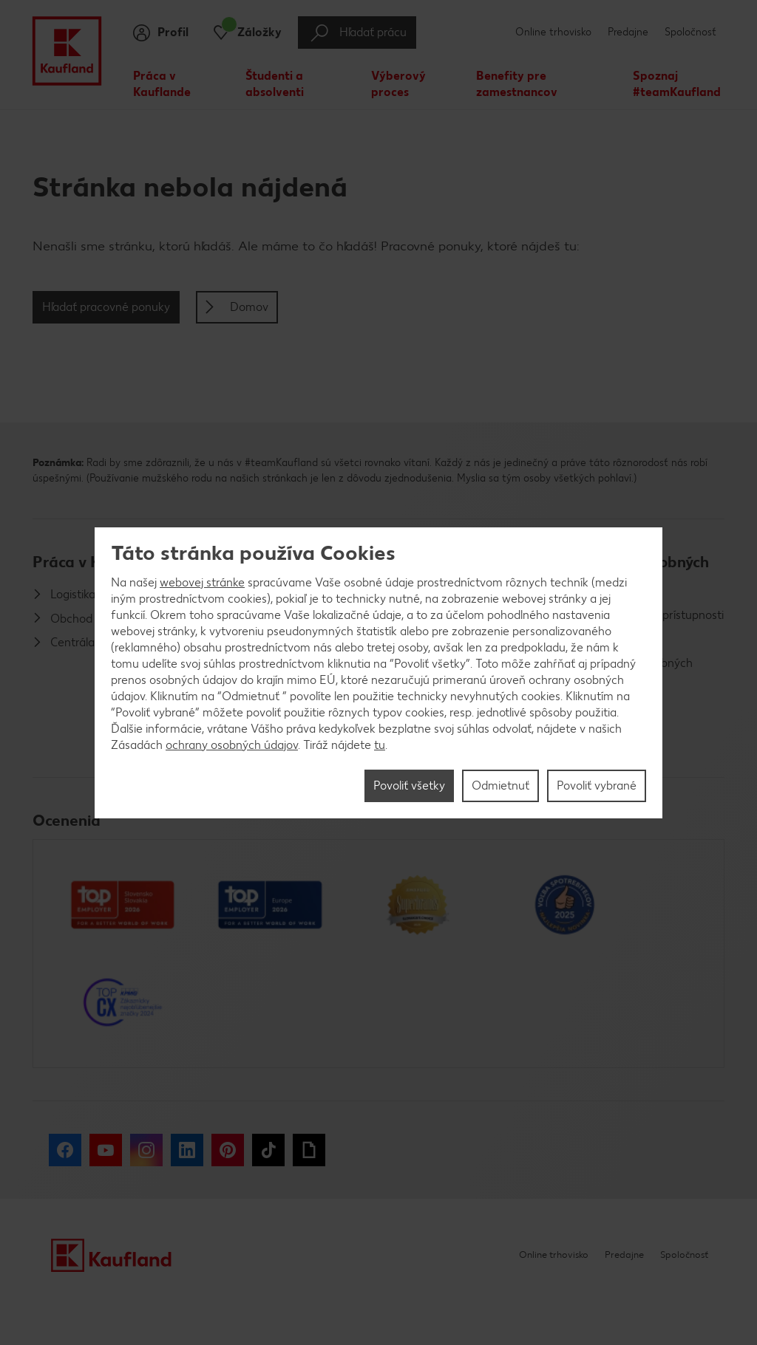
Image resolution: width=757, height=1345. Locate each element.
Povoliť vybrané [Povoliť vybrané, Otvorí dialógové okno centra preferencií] (597, 785)
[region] (378, 672)
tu (379, 745)
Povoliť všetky (409, 785)
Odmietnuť (500, 785)
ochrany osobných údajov (232, 745)
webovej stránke (202, 582)
